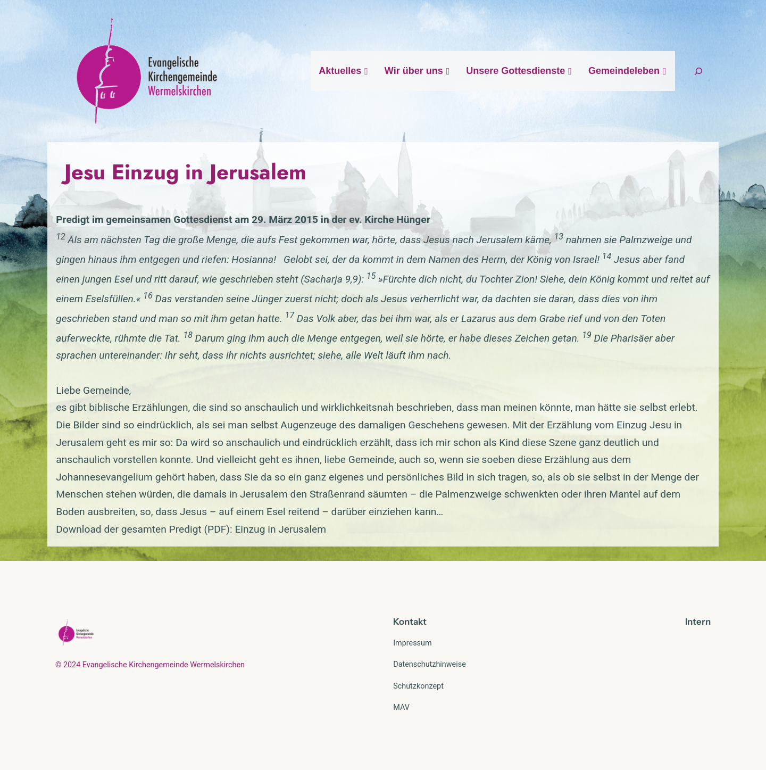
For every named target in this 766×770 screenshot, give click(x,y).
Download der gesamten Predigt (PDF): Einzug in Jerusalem (191, 529)
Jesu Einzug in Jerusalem (185, 172)
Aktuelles (344, 70)
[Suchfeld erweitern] (698, 71)
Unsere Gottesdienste (519, 70)
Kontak (408, 621)
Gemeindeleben (627, 70)
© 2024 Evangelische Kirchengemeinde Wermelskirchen (150, 664)
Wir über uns (417, 70)
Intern (698, 621)
